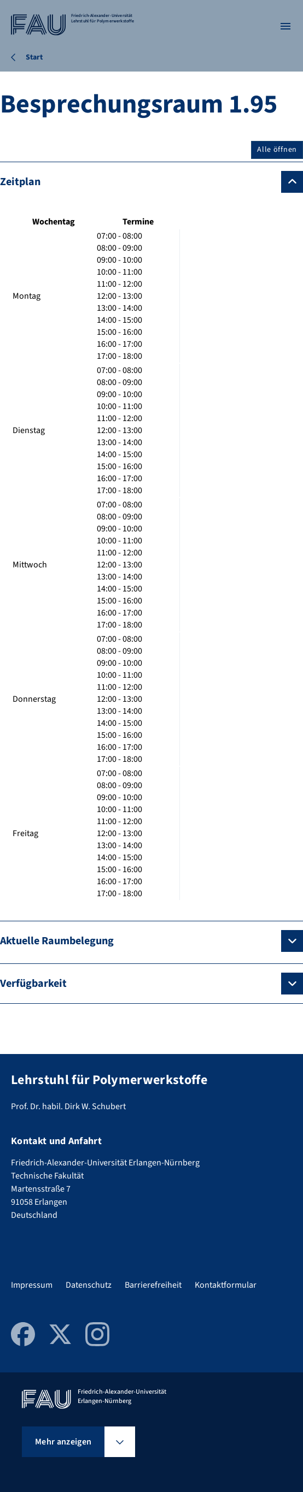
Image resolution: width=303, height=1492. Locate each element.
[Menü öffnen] (285, 26)
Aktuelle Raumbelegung (57, 941)
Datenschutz (89, 1285)
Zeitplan (20, 182)
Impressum (32, 1285)
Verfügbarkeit (33, 983)
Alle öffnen (277, 149)
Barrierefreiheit (153, 1285)
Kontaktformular (226, 1285)
